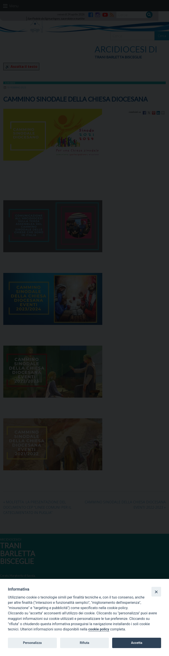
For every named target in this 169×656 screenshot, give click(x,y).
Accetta (136, 643)
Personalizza (32, 643)
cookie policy (98, 629)
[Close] (156, 592)
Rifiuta (84, 643)
